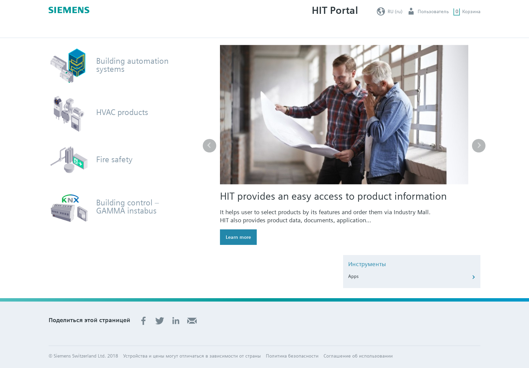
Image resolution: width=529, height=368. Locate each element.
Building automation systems (132, 65)
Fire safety (114, 159)
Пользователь (433, 11)
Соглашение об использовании (358, 356)
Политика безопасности (292, 356)
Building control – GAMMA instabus (127, 207)
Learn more (238, 237)
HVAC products (122, 112)
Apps (353, 276)
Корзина (471, 11)
